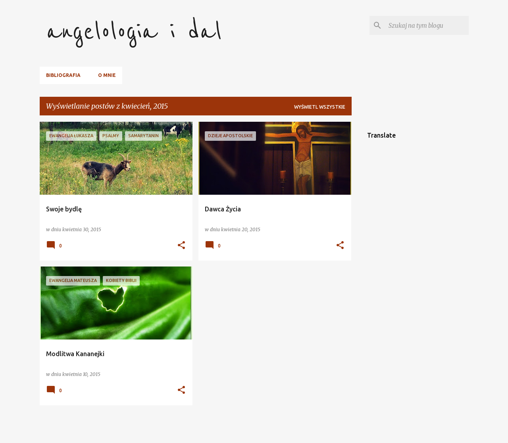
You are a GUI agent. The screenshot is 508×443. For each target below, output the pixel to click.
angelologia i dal (134, 32)
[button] (181, 245)
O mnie (107, 75)
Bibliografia (63, 75)
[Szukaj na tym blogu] (427, 25)
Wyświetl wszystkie (319, 106)
